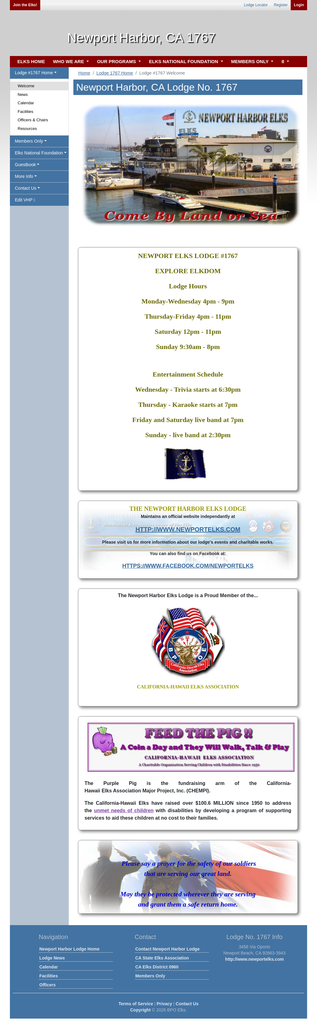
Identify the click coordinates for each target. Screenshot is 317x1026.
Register (281, 5)
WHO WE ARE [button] (69, 61)
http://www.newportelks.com (254, 959)
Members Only (150, 975)
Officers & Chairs (33, 120)
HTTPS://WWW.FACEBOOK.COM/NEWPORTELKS (188, 566)
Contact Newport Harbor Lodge (167, 948)
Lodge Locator (256, 5)
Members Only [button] (29, 141)
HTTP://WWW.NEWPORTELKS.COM (188, 529)
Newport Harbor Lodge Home (69, 948)
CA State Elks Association (162, 957)
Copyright (140, 1009)
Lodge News (52, 957)
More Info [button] (24, 176)
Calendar (26, 103)
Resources (27, 128)
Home (84, 73)
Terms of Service (136, 1003)
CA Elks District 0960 (157, 966)
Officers (47, 984)
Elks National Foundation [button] (39, 152)
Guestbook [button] (25, 164)
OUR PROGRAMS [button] (117, 61)
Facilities (25, 111)
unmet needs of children (124, 810)
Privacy (164, 1003)
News (23, 94)
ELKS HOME (31, 61)
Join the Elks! (25, 5)
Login (299, 5)
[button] (284, 62)
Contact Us (187, 1003)
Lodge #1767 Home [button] (34, 72)
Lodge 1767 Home (114, 73)
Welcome (26, 86)
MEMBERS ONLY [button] (250, 61)
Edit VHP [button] (25, 199)
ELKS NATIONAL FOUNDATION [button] (184, 61)
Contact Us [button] (25, 188)
